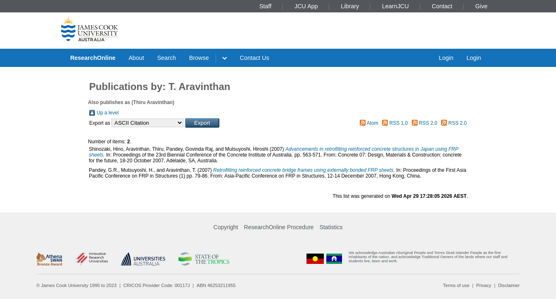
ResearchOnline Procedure (279, 227)
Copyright (226, 227)
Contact (442, 6)
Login (446, 58)
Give (481, 6)
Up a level (108, 113)
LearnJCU (395, 6)
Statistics (330, 227)
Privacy (484, 285)
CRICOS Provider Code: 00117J (157, 285)
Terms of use (456, 285)
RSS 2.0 (428, 123)
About (136, 58)
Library (350, 6)
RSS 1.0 (399, 123)
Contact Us (254, 58)
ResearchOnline (93, 58)
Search (166, 58)
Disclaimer (509, 285)
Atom (372, 123)
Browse (199, 58)
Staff (265, 6)
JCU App (306, 6)
